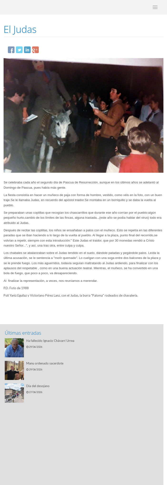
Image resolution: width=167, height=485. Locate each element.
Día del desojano (39, 386)
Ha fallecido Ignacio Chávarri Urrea (51, 341)
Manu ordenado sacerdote (45, 363)
